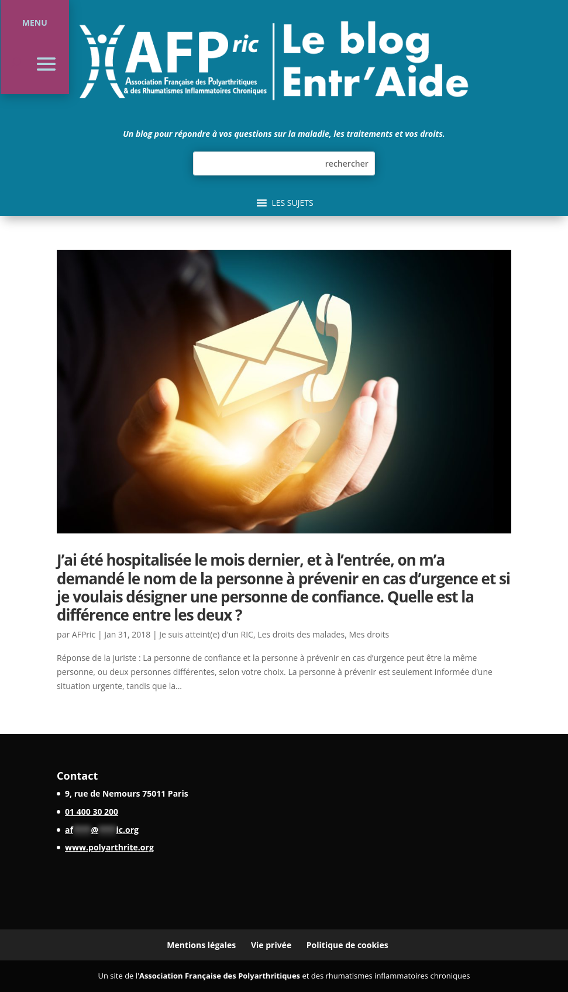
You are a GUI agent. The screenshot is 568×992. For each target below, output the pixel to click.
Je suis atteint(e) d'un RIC (206, 634)
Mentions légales (201, 944)
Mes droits (369, 634)
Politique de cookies (347, 944)
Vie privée (271, 944)
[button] (292, 203)
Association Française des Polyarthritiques (219, 975)
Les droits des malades (301, 634)
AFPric (83, 634)
